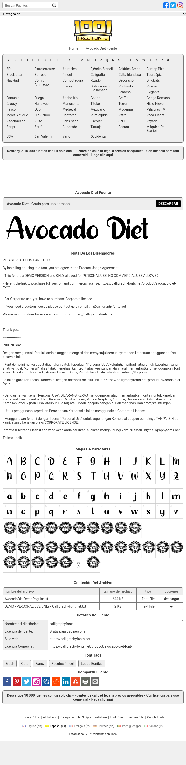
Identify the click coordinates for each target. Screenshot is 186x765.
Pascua (151, 86)
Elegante (152, 92)
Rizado (95, 80)
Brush (9, 663)
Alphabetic (50, 717)
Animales (70, 69)
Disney (68, 86)
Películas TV (155, 109)
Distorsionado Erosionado (100, 88)
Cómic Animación (43, 82)
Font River (116, 717)
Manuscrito (71, 104)
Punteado (125, 86)
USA (10, 136)
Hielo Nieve (155, 104)
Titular (95, 104)
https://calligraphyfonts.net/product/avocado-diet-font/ (91, 646)
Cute (24, 663)
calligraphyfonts (62, 624)
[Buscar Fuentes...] (54, 5)
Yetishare (101, 717)
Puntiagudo (98, 115)
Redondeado (16, 121)
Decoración (126, 80)
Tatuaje (95, 127)
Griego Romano (158, 98)
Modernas (126, 109)
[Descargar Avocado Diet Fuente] (168, 204)
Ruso (38, 121)
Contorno (70, 115)
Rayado (151, 121)
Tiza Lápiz (154, 75)
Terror (122, 104)
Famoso (124, 92)
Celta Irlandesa (129, 75)
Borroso (40, 75)
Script (11, 127)
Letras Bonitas (92, 663)
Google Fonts (155, 717)
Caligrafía (97, 75)
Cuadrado (70, 127)
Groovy (12, 104)
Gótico (95, 98)
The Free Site (135, 717)
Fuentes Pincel (63, 663)
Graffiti (123, 98)
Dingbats (153, 80)
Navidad (13, 80)
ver (171, 606)
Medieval (69, 109)
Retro (122, 115)
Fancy (40, 663)
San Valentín (44, 136)
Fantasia (13, 98)
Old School (43, 115)
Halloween (42, 104)
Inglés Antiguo (17, 115)
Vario (66, 136)
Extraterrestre (45, 69)
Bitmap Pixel (155, 69)
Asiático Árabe (129, 69)
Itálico (11, 109)
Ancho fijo (70, 98)
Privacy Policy (31, 717)
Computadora (73, 80)
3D (9, 69)
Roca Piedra (155, 115)
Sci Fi (122, 121)
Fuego (39, 98)
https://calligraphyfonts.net (93, 314)
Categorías (67, 717)
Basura (123, 127)
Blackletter (14, 75)
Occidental (98, 136)
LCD (38, 109)
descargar (171, 599)
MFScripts (84, 717)
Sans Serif (70, 121)
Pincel (67, 75)
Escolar (95, 121)
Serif (38, 127)
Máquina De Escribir (155, 129)
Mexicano (97, 109)
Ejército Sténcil (101, 69)
